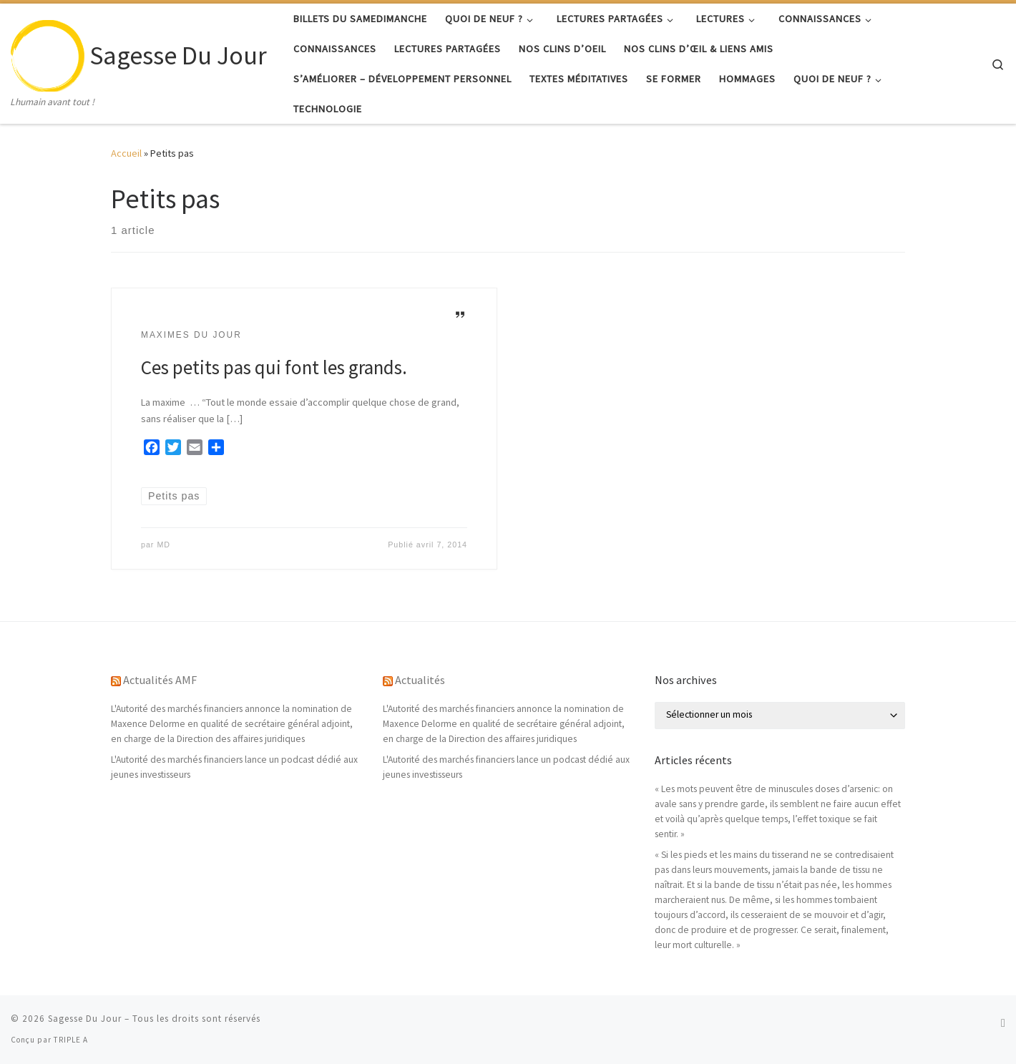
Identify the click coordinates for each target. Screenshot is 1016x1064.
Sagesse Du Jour (85, 1018)
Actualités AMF (160, 680)
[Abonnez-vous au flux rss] (1003, 1023)
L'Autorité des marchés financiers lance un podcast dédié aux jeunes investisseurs (234, 767)
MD (163, 544)
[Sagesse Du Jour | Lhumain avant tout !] (47, 52)
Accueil (126, 153)
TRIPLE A (71, 1040)
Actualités (420, 680)
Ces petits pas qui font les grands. (274, 367)
